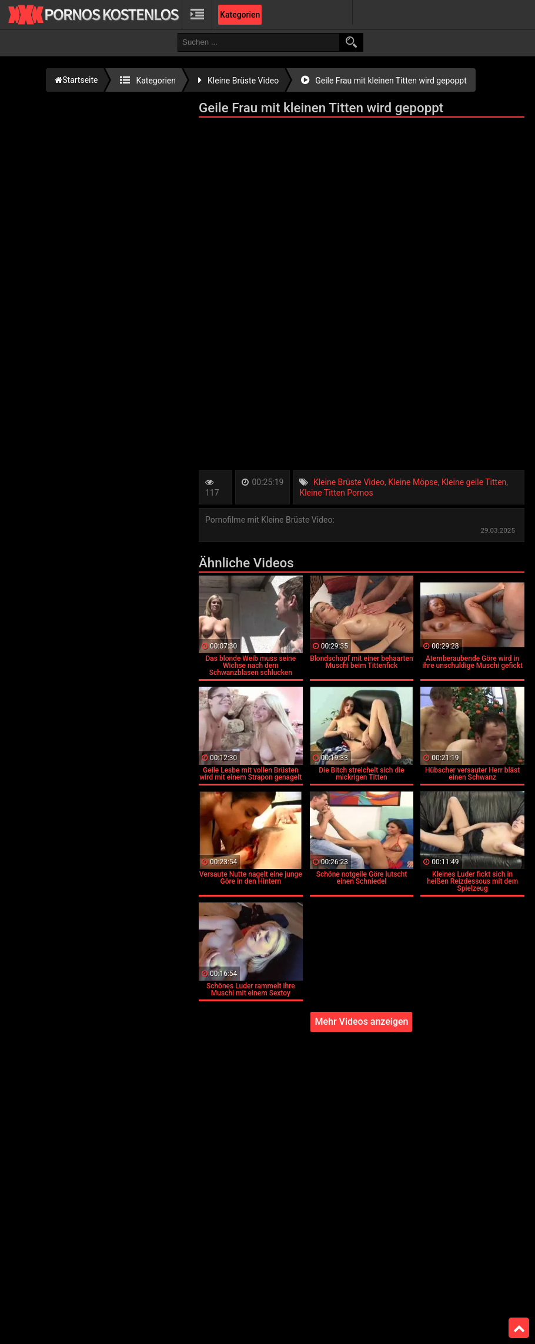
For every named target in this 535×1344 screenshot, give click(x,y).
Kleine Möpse (412, 482)
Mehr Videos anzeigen (361, 1021)
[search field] (259, 42)
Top (519, 1328)
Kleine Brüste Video (348, 482)
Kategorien (240, 14)
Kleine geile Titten (474, 482)
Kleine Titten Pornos (336, 492)
